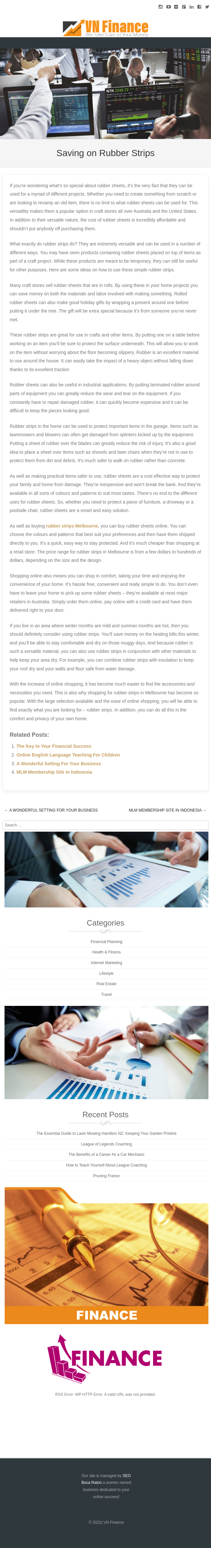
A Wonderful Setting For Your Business (59, 763)
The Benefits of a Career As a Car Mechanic (107, 1154)
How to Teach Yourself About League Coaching (106, 1165)
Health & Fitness (106, 952)
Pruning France (106, 1176)
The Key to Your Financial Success (54, 746)
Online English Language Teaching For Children (68, 754)
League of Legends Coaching (106, 1144)
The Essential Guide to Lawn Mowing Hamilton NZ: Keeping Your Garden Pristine (107, 1133)
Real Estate (106, 984)
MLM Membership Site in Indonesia (54, 772)
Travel (106, 994)
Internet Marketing (106, 963)
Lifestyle (106, 973)
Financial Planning (106, 941)
